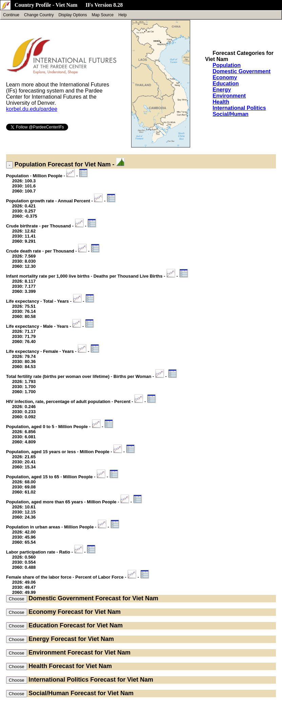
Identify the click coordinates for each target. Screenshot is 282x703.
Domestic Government (241, 71)
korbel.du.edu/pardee (31, 109)
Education (226, 83)
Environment (229, 96)
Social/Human (230, 114)
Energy (222, 90)
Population (227, 65)
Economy (225, 77)
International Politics (239, 108)
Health (221, 102)
